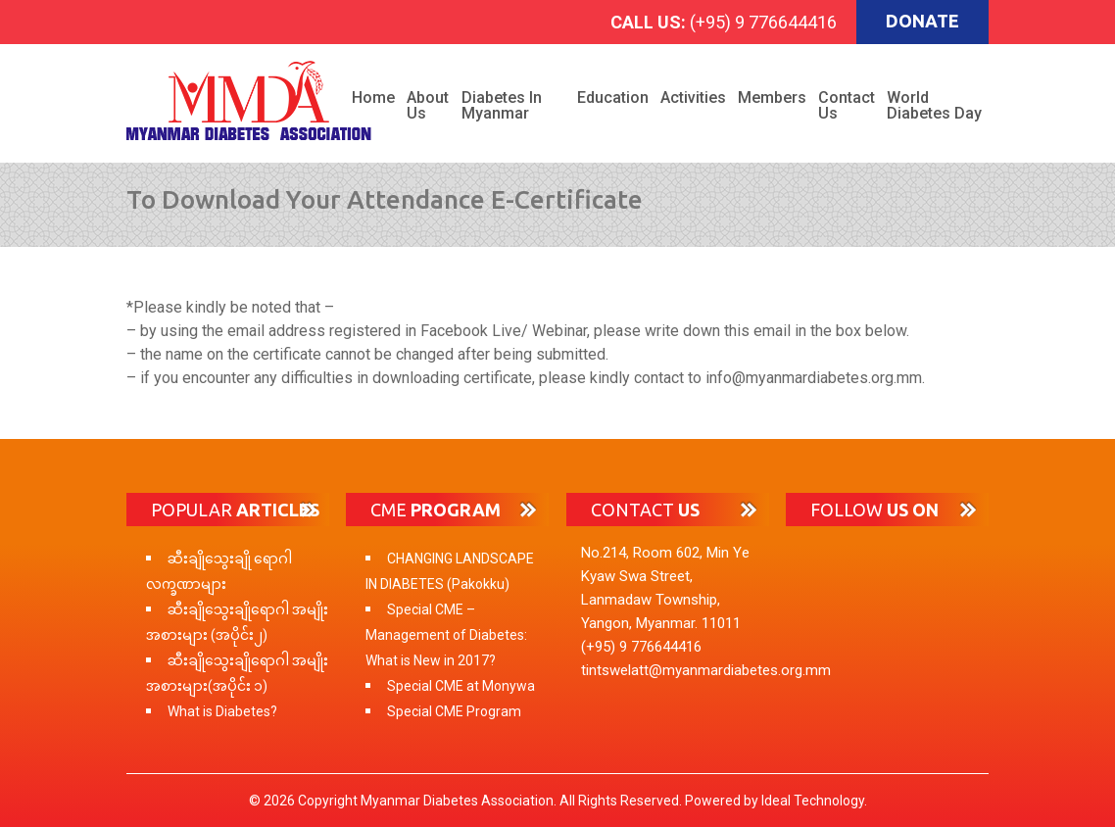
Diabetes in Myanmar (501, 105)
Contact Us (846, 105)
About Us (428, 105)
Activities (693, 97)
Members (772, 97)
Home (373, 97)
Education (613, 97)
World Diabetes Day (934, 105)
